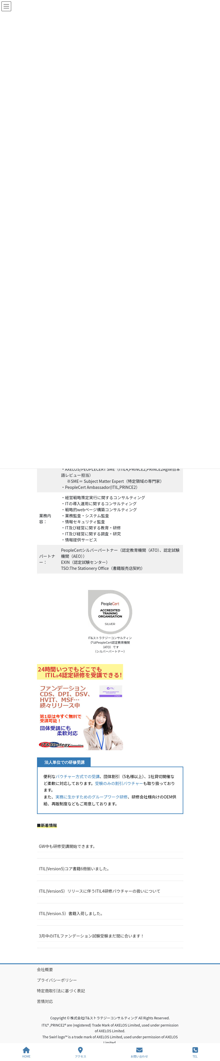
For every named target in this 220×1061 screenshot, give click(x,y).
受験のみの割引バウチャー (119, 783)
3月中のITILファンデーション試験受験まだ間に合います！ (92, 936)
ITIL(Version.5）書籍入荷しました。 (72, 913)
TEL (195, 1052)
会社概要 (45, 969)
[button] (80, 707)
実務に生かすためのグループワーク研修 (92, 797)
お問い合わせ (139, 1052)
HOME (26, 1052)
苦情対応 (45, 1001)
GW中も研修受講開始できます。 (68, 846)
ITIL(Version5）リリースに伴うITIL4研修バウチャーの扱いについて (100, 891)
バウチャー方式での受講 (78, 776)
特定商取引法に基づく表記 (61, 991)
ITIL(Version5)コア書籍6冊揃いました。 (75, 868)
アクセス (80, 1052)
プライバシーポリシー (57, 980)
